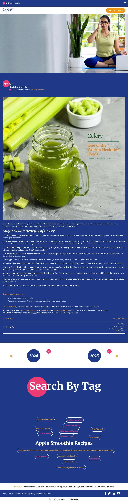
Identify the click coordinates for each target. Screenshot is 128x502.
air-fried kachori (69, 462)
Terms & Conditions (44, 494)
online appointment (62, 310)
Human (122, 324)
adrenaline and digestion (67, 456)
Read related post (119, 318)
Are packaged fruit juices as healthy (71, 468)
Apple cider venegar (72, 426)
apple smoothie (41, 457)
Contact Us (19, 494)
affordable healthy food (69, 431)
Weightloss (121, 331)
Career (10, 494)
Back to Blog (8, 318)
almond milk (95, 437)
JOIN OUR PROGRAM (116, 10)
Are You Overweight (74, 420)
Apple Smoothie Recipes (64, 443)
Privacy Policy (29, 494)
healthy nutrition (32, 310)
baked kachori (97, 429)
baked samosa (94, 459)
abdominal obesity (67, 437)
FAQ (4, 494)
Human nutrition (119, 326)
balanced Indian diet (45, 419)
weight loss (45, 310)
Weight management (117, 329)
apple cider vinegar (43, 428)
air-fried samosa (45, 434)
